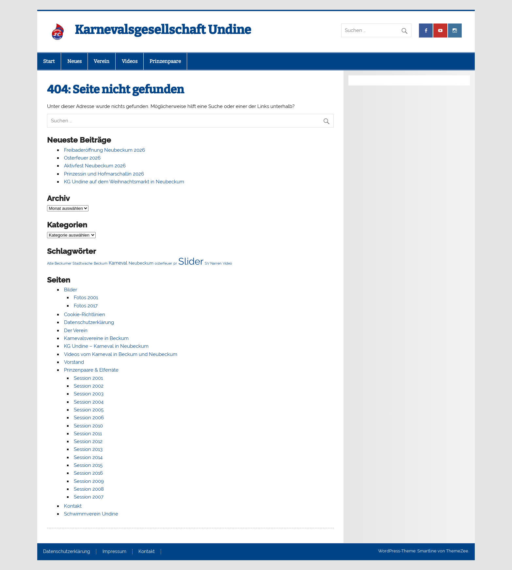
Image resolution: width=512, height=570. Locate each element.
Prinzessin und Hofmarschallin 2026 (104, 174)
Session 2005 (89, 410)
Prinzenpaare (165, 61)
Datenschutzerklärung (89, 322)
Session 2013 (88, 449)
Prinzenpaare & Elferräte (91, 370)
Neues (74, 61)
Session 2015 (88, 465)
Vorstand (74, 362)
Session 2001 (88, 378)
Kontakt (73, 506)
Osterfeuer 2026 (82, 158)
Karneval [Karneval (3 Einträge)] (118, 263)
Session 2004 (89, 402)
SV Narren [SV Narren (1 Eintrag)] (213, 263)
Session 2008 (89, 489)
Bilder (70, 290)
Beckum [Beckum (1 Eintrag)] (100, 263)
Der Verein (76, 330)
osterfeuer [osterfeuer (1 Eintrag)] (163, 263)
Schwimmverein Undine (91, 514)
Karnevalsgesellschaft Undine (163, 29)
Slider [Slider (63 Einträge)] (190, 261)
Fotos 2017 (86, 306)
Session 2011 (88, 434)
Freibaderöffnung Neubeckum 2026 (104, 150)
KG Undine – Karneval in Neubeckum (106, 346)
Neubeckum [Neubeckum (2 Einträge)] (141, 263)
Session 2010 (88, 426)
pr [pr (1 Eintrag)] (175, 263)
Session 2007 (89, 497)
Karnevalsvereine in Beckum (96, 338)
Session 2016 (88, 473)
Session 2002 (89, 386)
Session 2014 (88, 457)
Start (49, 61)
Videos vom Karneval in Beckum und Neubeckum (120, 354)
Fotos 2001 (86, 297)
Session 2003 (89, 394)
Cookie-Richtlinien (84, 314)
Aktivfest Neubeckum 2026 (95, 166)
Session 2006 (89, 418)
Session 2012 (88, 441)
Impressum (114, 551)
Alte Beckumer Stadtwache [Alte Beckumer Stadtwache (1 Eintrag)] (69, 263)
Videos (129, 61)
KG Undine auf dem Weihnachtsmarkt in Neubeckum (124, 182)
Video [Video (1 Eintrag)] (227, 263)
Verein (101, 61)
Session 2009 (89, 481)
